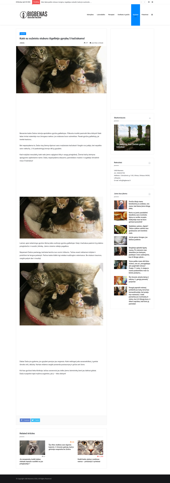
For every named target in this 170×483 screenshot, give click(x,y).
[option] (132, 138)
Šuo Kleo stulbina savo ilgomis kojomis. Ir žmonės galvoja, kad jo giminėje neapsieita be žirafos (61, 447)
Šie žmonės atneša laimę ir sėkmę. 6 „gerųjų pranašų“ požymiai (139, 279)
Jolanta (22, 43)
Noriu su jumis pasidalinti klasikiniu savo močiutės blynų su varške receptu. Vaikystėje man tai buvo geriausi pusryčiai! (138, 217)
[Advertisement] (61, 114)
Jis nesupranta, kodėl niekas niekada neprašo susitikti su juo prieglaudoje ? (31, 461)
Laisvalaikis (101, 14)
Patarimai (145, 14)
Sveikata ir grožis (124, 14)
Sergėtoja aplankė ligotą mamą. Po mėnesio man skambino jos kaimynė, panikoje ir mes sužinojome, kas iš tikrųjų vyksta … (139, 252)
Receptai (111, 14)
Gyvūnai (135, 14)
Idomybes (90, 14)
